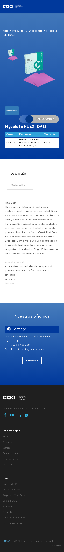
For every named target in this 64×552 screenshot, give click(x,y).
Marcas (6, 448)
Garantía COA (10, 501)
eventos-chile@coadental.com (29, 349)
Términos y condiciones (15, 518)
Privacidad (8, 512)
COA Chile (8, 541)
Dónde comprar (11, 453)
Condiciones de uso (13, 523)
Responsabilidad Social (14, 495)
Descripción (18, 174)
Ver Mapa (32, 360)
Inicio (5, 31)
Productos (18, 31)
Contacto (7, 464)
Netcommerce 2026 (51, 545)
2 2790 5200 (23, 345)
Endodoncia (35, 31)
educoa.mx (8, 506)
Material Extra (20, 185)
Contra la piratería (11, 490)
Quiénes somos (10, 459)
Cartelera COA (10, 484)
